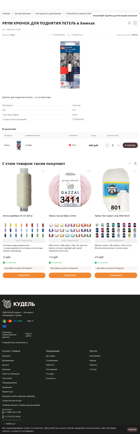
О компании (52, 360)
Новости (50, 364)
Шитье (5, 364)
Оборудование (9, 382)
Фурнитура (7, 391)
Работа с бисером (11, 373)
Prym (12, 34)
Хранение (7, 387)
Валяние (6, 369)
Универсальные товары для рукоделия (21, 405)
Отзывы (50, 373)
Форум (93, 360)
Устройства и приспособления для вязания (87, 13)
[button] (129, 163)
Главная (6, 13)
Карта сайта (28, 334)
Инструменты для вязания (48, 13)
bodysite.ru (22, 342)
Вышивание (8, 360)
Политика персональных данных (9, 334)
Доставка (50, 356)
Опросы (93, 364)
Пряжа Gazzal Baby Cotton (62, 215)
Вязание (6, 356)
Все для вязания (23, 13)
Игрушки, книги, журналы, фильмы (18, 396)
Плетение (7, 378)
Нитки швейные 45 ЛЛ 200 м (17, 215)
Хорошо (132, 429)
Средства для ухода (11, 400)
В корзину (130, 145)
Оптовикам (51, 369)
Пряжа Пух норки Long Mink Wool (112, 215)
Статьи (93, 369)
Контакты (50, 378)
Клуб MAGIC (95, 356)
